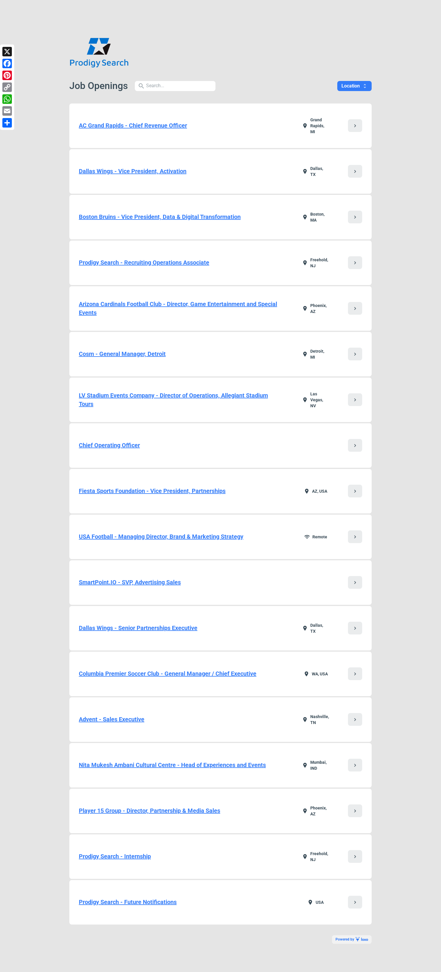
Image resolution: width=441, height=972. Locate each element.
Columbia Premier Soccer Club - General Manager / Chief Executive (167, 673)
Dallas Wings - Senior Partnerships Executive (138, 627)
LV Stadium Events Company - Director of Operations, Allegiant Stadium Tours (173, 400)
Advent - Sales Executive (111, 719)
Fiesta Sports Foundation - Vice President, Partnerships (152, 490)
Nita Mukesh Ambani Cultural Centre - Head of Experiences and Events (172, 765)
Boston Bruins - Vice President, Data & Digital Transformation (160, 216)
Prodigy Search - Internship (115, 856)
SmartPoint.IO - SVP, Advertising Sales (130, 582)
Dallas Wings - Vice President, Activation (132, 171)
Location (354, 86)
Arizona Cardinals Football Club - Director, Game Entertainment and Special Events (178, 308)
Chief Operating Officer (109, 445)
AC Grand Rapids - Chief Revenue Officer (133, 125)
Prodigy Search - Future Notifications (128, 902)
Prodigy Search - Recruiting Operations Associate (144, 262)
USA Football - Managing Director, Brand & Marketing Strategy (161, 536)
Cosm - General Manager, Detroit (122, 353)
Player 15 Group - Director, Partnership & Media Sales (149, 810)
